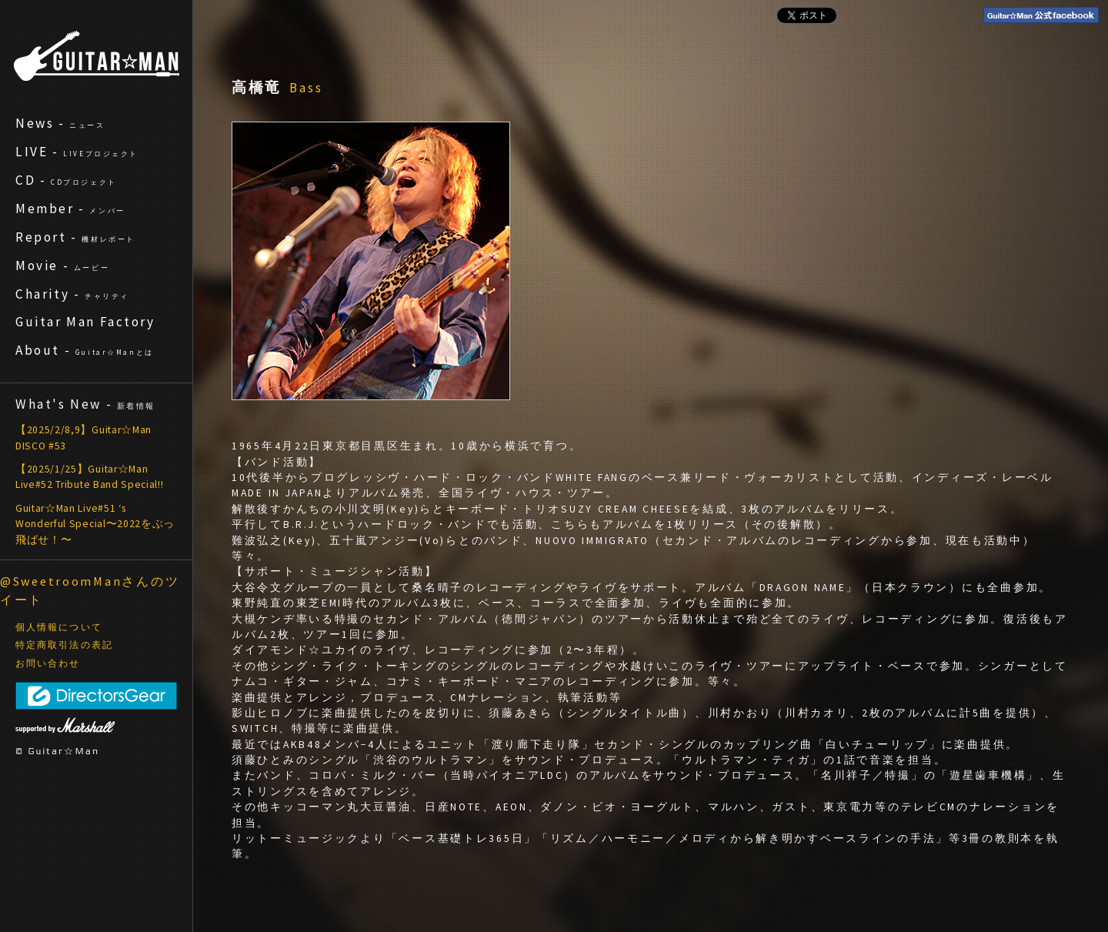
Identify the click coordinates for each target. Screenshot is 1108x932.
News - (60, 123)
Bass (306, 87)
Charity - (72, 294)
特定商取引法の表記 (64, 645)
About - (84, 350)
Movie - (62, 265)
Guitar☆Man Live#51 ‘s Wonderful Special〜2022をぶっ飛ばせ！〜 (95, 524)
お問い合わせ (48, 663)
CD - (66, 180)
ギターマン (96, 56)
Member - (70, 208)
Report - (75, 237)
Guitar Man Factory (85, 321)
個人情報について (58, 627)
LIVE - (76, 151)
